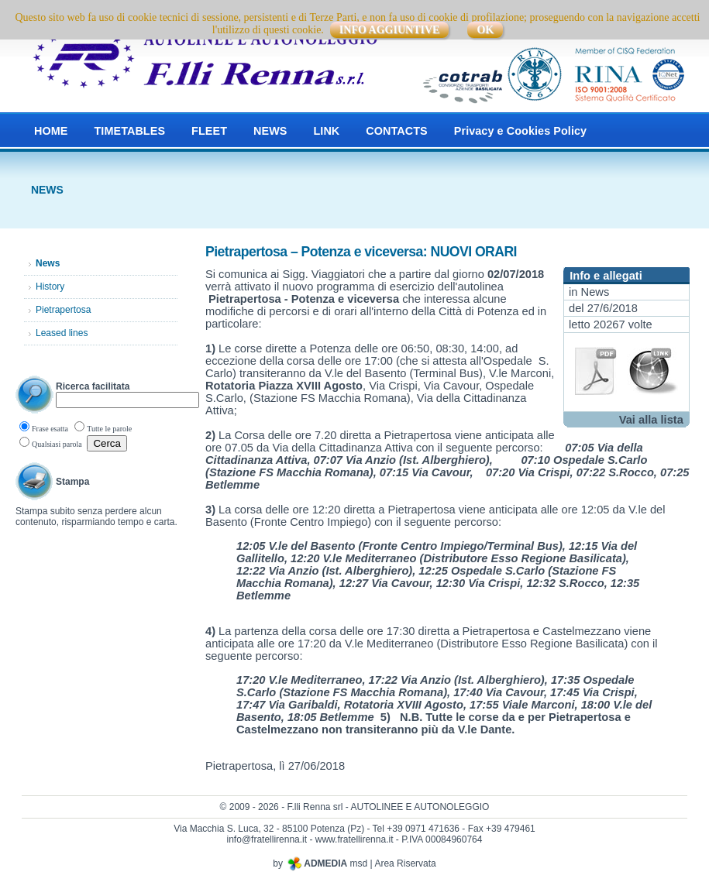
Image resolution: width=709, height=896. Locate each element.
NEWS (270, 131)
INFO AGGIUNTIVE (389, 30)
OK (485, 30)
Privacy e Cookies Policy (520, 131)
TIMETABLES (129, 131)
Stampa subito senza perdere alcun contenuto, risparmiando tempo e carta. (96, 516)
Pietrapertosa (63, 309)
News (595, 292)
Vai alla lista (651, 420)
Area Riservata (404, 863)
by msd (320, 863)
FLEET (209, 131)
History (50, 286)
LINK (326, 131)
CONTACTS (396, 131)
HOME (50, 131)
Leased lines (62, 333)
